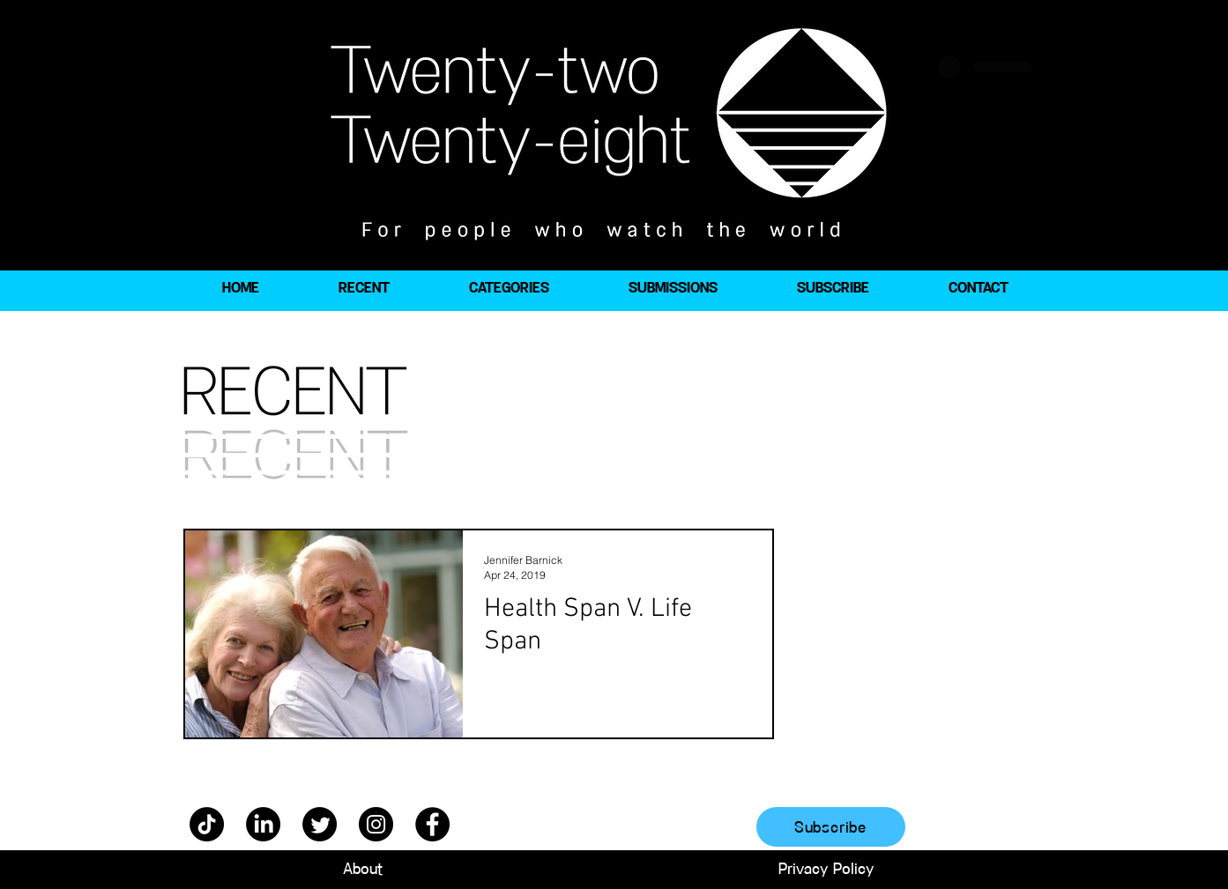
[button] (509, 288)
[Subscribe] (830, 827)
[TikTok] (207, 824)
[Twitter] (319, 824)
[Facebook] (432, 824)
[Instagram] (376, 824)
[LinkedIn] (263, 824)
